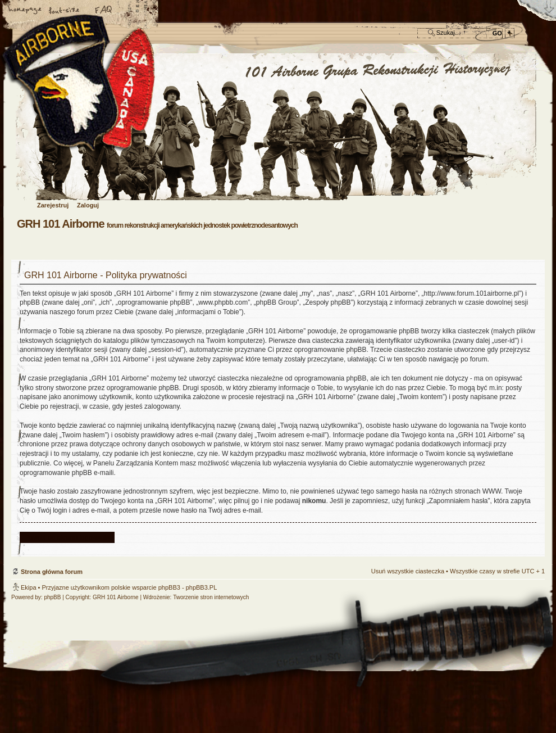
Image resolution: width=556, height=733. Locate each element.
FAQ (104, 11)
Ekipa (29, 587)
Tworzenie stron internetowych (211, 597)
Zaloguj (88, 205)
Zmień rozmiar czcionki (64, 11)
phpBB (52, 597)
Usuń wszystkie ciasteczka (407, 571)
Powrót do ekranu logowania (67, 537)
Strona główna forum (276, 127)
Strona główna (25, 11)
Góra (531, 502)
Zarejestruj (53, 205)
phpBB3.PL (201, 587)
